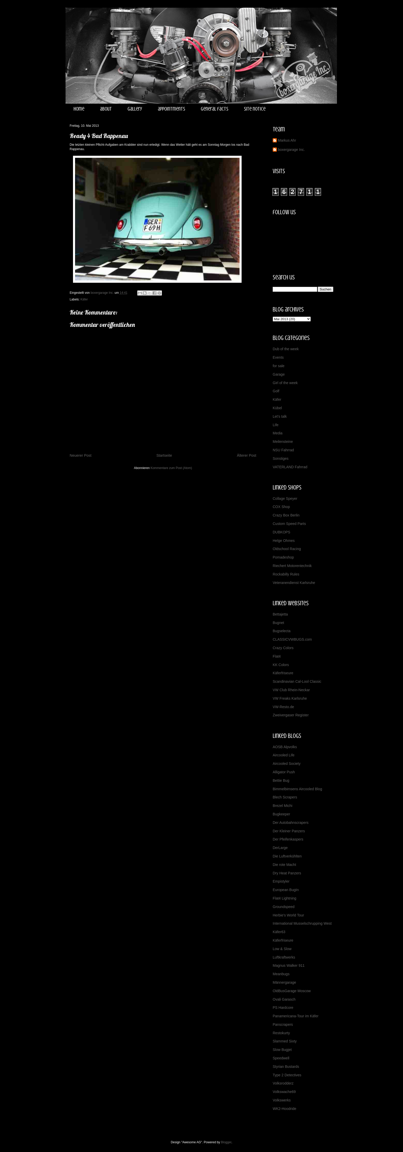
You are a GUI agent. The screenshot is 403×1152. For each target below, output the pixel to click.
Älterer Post (246, 455)
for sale (279, 366)
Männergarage (284, 982)
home (79, 109)
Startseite (164, 455)
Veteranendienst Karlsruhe (294, 583)
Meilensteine (283, 442)
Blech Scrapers (285, 797)
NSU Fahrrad (283, 450)
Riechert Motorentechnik (292, 566)
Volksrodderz (283, 1083)
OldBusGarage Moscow (292, 991)
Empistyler (281, 881)
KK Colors (281, 665)
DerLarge (280, 848)
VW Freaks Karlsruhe (290, 698)
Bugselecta (281, 631)
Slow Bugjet (282, 1050)
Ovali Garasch (284, 999)
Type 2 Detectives (287, 1075)
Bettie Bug (281, 780)
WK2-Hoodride (284, 1109)
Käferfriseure (283, 673)
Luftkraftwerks (284, 957)
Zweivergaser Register (291, 715)
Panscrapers (283, 1024)
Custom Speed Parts (289, 524)
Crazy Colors (283, 648)
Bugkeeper (281, 814)
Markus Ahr (287, 140)
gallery (134, 109)
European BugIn (286, 890)
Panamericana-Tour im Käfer (295, 1016)
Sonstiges (280, 458)
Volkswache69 (284, 1092)
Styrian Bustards (286, 1067)
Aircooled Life (284, 755)
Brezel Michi (282, 806)
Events (278, 357)
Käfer (84, 299)
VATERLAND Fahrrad (290, 467)
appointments (171, 109)
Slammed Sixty (285, 1041)
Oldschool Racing (287, 549)
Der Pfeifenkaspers (288, 839)
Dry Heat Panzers (287, 873)
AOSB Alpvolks (285, 747)
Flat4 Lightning (284, 898)
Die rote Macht (284, 865)
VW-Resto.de (283, 707)
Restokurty (281, 1033)
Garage (279, 374)
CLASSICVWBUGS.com (292, 639)
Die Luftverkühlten (287, 856)
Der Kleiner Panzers (289, 831)
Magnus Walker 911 (289, 965)
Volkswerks (282, 1100)
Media (277, 433)
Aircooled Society (286, 764)
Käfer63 (279, 932)
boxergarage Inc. (291, 150)
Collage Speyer (285, 498)
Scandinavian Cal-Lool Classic (297, 681)
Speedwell (281, 1058)
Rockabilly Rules (286, 574)
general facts (214, 109)
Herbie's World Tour (288, 915)
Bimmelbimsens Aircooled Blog (297, 789)
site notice (254, 109)
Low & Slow (282, 949)
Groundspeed (284, 907)
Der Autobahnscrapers (290, 823)
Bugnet (278, 623)
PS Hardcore (283, 1007)
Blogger (226, 1142)
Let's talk (280, 416)
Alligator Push (284, 772)
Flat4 (277, 656)
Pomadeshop (283, 557)
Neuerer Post (80, 455)
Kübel (277, 408)
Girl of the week (285, 383)
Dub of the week (286, 349)
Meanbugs (281, 974)
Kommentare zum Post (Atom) (171, 468)
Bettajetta (280, 614)
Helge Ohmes (284, 541)
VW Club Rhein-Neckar (291, 690)
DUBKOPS (281, 532)
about (106, 109)
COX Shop (281, 507)
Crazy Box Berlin (286, 515)
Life (276, 425)
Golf (276, 391)
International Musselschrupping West (302, 923)
